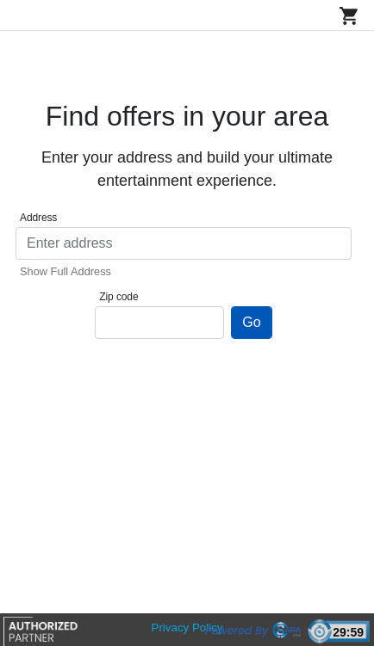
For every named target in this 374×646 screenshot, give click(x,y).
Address (38, 218)
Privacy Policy (187, 627)
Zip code (118, 297)
